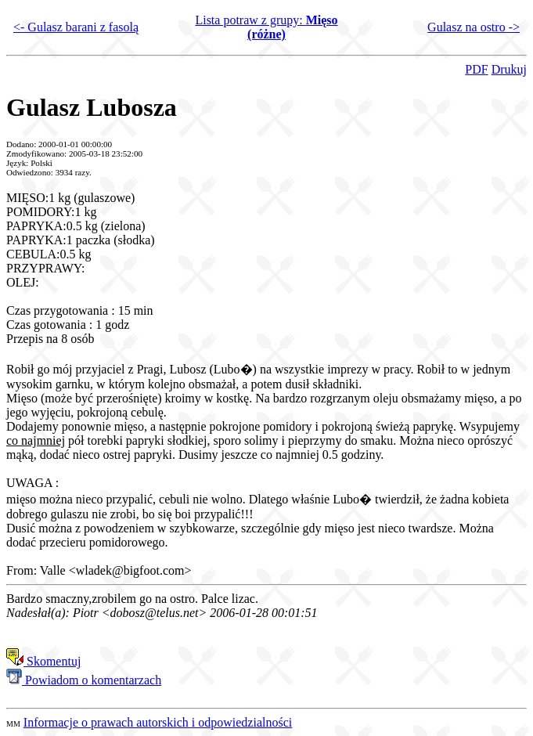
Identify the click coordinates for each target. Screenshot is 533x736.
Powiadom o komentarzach (83, 680)
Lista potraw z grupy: (266, 27)
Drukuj (509, 69)
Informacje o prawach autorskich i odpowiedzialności (157, 722)
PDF (476, 69)
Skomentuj (43, 661)
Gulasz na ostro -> (473, 27)
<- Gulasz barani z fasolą (76, 27)
